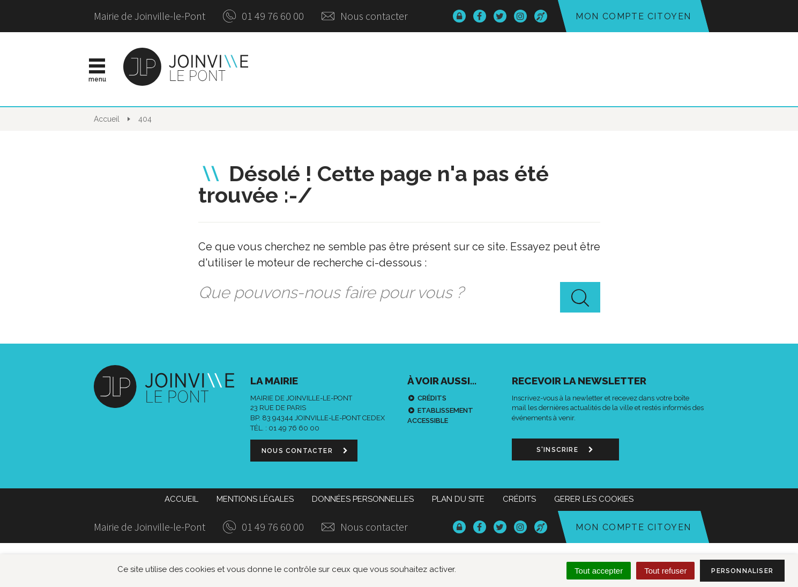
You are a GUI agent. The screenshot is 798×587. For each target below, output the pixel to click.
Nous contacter (365, 16)
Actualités (331, 69)
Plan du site (458, 499)
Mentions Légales (255, 499)
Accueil (181, 499)
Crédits (431, 398)
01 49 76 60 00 (263, 16)
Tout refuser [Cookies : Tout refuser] (665, 570)
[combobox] (399, 292)
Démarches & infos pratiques (583, 69)
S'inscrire (565, 450)
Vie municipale (426, 69)
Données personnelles (363, 499)
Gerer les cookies (593, 499)
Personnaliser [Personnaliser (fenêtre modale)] (742, 571)
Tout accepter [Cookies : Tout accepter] (599, 570)
